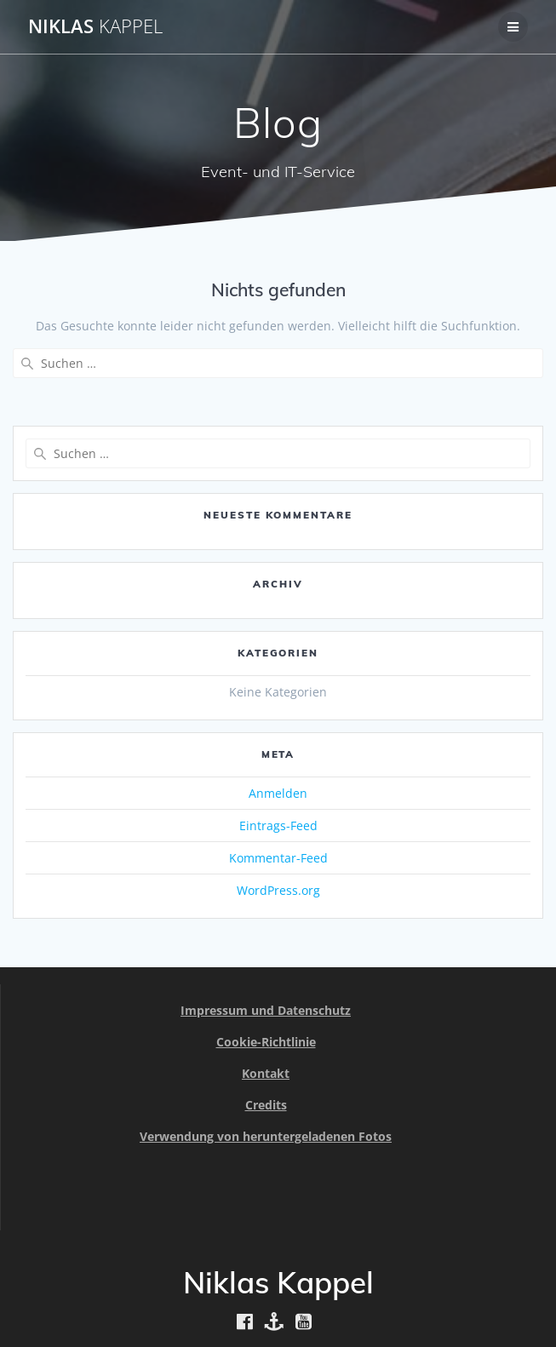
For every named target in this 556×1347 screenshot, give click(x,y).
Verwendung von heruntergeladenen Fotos (266, 1136)
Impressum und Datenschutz (266, 1010)
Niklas (95, 26)
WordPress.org (278, 890)
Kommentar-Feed (278, 858)
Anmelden (278, 793)
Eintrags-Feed (278, 825)
